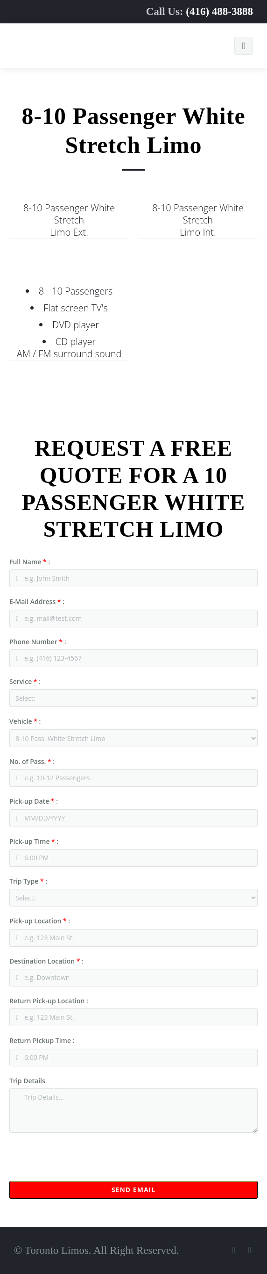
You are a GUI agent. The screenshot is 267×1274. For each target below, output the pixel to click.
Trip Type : (28, 881)
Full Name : (29, 561)
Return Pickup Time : (41, 1040)
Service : (25, 681)
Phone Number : (37, 641)
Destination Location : (46, 961)
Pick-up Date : (33, 801)
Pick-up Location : (39, 920)
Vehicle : (25, 721)
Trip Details (27, 1080)
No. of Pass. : (32, 761)
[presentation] (80, 1162)
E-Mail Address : (36, 601)
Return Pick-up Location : (48, 1000)
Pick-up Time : (33, 841)
